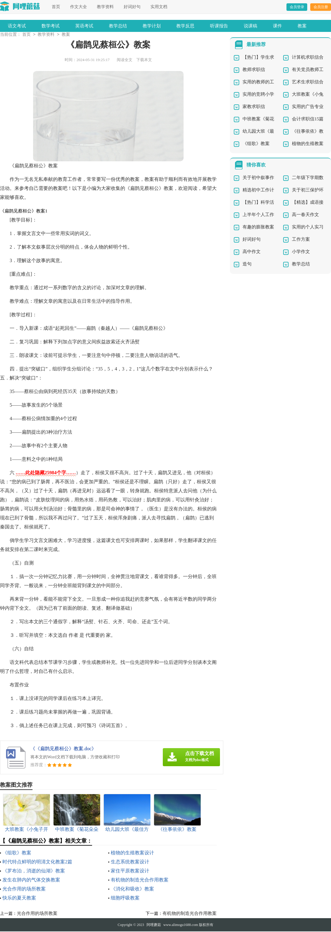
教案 (302, 25)
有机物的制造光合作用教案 (140, 880)
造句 (247, 264)
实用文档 (158, 7)
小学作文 (301, 252)
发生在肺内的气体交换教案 (31, 880)
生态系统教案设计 (130, 862)
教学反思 (185, 25)
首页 (56, 7)
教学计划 (152, 25)
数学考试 (51, 25)
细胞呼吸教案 (125, 898)
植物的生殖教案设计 (132, 853)
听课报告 (219, 25)
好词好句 (132, 7)
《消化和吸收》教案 (132, 889)
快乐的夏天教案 (19, 898)
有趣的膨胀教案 (258, 227)
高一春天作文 (305, 215)
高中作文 (252, 252)
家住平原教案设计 (130, 871)
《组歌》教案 (16, 853)
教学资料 (105, 7)
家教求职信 (254, 107)
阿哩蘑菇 (154, 925)
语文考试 (17, 25)
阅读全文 (124, 60)
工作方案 (301, 239)
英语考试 (84, 25)
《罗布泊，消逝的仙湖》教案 (33, 871)
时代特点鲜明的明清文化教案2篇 (37, 862)
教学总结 (118, 25)
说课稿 (250, 25)
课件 (277, 25)
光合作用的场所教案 (24, 889)
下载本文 (144, 60)
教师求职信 (254, 70)
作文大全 (78, 7)
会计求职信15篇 (307, 119)
